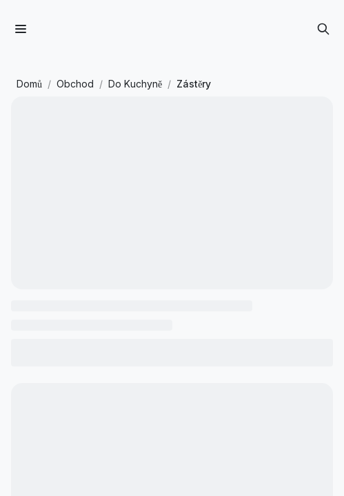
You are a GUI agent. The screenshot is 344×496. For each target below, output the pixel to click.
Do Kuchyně (135, 84)
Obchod (75, 84)
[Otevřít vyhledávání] (323, 29)
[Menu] (21, 29)
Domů (29, 84)
